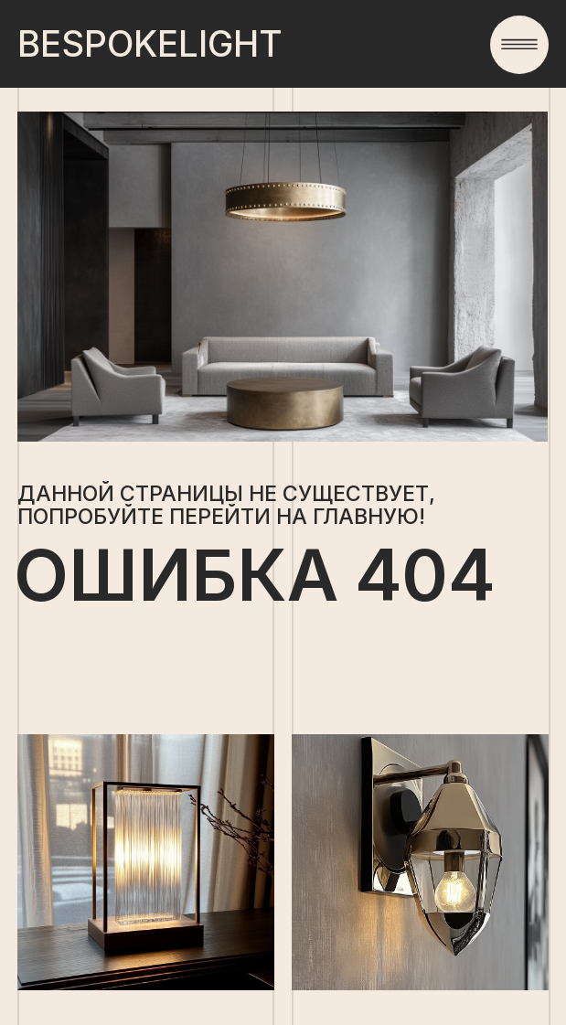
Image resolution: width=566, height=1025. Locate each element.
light (150, 44)
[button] (519, 45)
